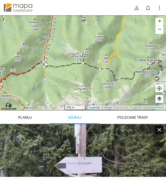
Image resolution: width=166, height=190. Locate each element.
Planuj (25, 117)
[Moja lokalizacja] (159, 88)
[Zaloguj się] (136, 8)
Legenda (94, 107)
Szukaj (74, 117)
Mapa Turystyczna (116, 107)
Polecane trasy (132, 117)
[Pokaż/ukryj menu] (159, 8)
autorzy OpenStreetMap (148, 107)
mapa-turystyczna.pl (18, 7)
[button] (4, 21)
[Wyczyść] (159, 130)
